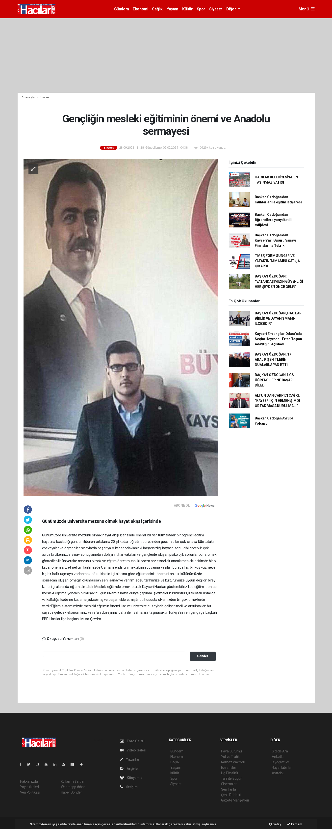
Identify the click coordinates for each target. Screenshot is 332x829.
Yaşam (172, 9)
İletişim (129, 787)
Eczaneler (228, 768)
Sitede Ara (280, 751)
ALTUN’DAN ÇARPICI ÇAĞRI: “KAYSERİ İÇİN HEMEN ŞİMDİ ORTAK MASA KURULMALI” (277, 400)
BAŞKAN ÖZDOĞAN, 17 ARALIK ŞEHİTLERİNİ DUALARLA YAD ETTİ (273, 359)
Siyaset (215, 9)
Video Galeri (133, 750)
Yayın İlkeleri (29, 787)
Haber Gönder (71, 792)
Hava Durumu (231, 751)
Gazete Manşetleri (235, 800)
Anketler (278, 757)
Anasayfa (28, 97)
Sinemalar (229, 784)
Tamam (294, 824)
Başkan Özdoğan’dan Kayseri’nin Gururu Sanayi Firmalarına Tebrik (275, 240)
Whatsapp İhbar (73, 787)
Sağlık (157, 9)
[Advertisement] (166, 55)
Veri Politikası (30, 792)
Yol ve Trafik (230, 757)
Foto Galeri (132, 741)
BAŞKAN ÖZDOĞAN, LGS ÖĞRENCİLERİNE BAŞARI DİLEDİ (274, 380)
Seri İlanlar (229, 789)
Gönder (202, 656)
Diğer (231, 9)
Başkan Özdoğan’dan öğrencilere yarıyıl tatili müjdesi (273, 220)
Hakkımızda (29, 781)
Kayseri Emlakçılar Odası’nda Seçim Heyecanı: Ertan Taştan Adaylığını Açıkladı (278, 339)
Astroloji (278, 773)
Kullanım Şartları (73, 781)
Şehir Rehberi (231, 795)
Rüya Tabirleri (282, 768)
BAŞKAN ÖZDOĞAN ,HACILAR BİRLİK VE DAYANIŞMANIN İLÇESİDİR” (278, 318)
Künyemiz (131, 778)
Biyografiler (280, 762)
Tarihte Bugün (232, 778)
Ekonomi (140, 9)
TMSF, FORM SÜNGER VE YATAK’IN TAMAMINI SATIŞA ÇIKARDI (277, 261)
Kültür (187, 9)
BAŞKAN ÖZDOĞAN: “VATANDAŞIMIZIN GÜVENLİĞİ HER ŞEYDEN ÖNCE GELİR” (279, 281)
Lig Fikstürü (229, 773)
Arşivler (129, 769)
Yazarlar (130, 759)
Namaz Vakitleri (233, 762)
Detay (275, 824)
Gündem (121, 9)
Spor (201, 9)
